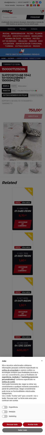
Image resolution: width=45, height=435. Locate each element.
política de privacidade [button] (10, 370)
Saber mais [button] (22, 430)
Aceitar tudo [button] (33, 424)
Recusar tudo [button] (12, 424)
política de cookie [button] (8, 382)
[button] (42, 361)
